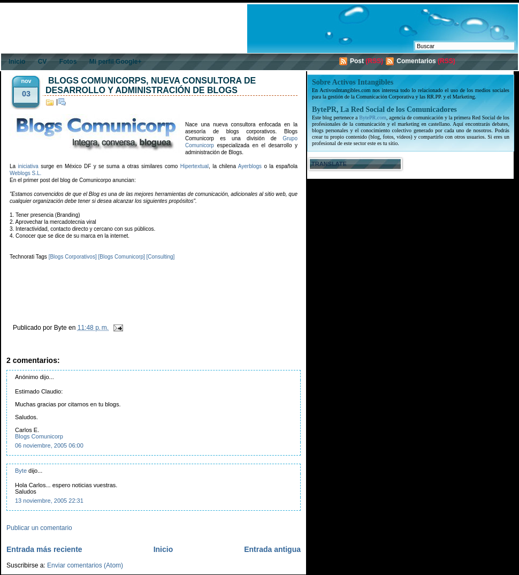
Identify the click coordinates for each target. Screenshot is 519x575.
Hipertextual (194, 166)
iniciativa (28, 166)
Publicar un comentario (39, 528)
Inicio (17, 61)
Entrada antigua (272, 549)
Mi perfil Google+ (115, 61)
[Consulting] (161, 257)
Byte (21, 470)
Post (357, 61)
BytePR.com (372, 117)
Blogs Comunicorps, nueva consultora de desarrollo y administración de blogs (150, 85)
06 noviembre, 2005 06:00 (49, 445)
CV (42, 61)
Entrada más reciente (44, 549)
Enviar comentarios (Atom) (85, 565)
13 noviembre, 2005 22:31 (49, 500)
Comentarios (416, 61)
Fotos (68, 61)
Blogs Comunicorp (39, 436)
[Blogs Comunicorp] (121, 257)
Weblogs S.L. (25, 173)
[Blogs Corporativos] (73, 257)
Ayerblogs (250, 166)
